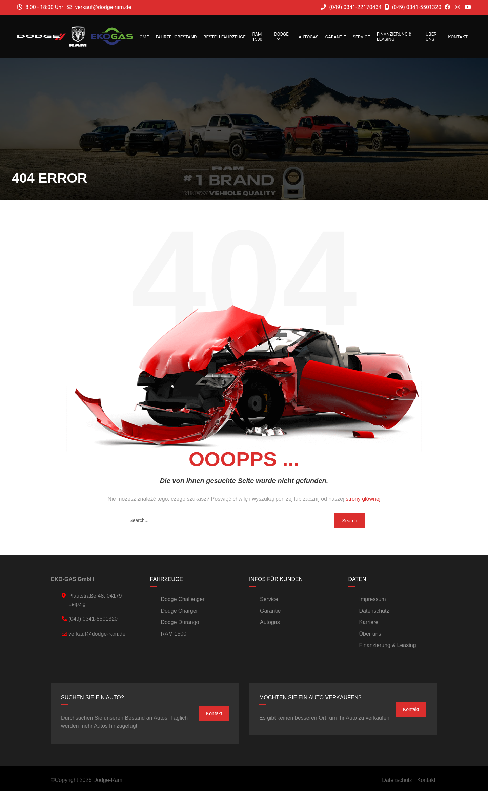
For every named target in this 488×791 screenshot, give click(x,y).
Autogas (308, 36)
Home (142, 36)
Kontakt (458, 36)
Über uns (431, 36)
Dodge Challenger (183, 599)
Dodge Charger (179, 611)
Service (361, 36)
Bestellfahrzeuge (224, 36)
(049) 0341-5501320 (413, 7)
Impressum (372, 599)
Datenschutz (374, 611)
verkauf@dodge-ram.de (103, 7)
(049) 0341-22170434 (351, 7)
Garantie (335, 36)
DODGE (281, 36)
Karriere (369, 622)
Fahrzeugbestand (176, 36)
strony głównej (363, 499)
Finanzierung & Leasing (394, 36)
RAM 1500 (257, 36)
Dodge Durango (180, 622)
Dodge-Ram (107, 780)
